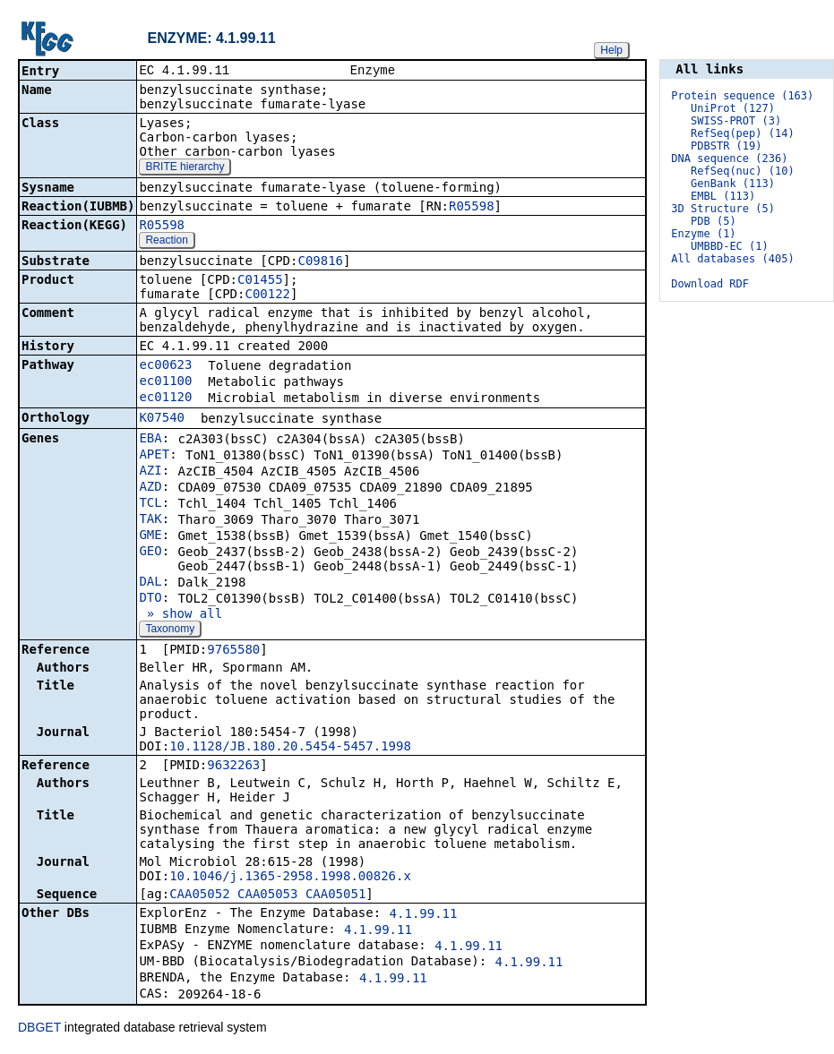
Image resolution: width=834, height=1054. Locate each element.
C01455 (260, 281)
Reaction (166, 242)
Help (611, 50)
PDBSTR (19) (726, 146)
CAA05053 (267, 895)
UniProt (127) (733, 108)
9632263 (233, 766)
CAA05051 (335, 895)
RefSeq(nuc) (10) (743, 171)
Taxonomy (169, 630)
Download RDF (710, 284)
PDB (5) (713, 221)
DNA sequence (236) (729, 158)
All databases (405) (732, 259)
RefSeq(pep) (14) (743, 133)
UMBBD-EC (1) (730, 246)
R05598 (471, 208)
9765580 (233, 651)
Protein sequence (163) (742, 96)
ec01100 (165, 382)
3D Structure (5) (723, 208)
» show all (180, 615)
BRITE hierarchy (184, 168)
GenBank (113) (733, 183)
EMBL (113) (723, 196)
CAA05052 (199, 895)
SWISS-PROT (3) (736, 121)
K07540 (162, 419)
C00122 (267, 295)
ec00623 (165, 366)
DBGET (39, 1029)
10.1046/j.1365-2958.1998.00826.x (290, 877)
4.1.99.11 (424, 915)
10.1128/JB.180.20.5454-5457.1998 (290, 748)
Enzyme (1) (703, 233)
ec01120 (165, 398)
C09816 (320, 262)
